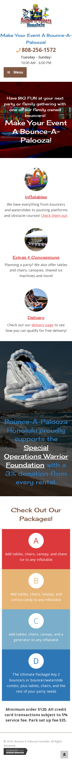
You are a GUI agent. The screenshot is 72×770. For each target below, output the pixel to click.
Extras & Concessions (36, 257)
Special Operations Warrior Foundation (36, 456)
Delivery (36, 317)
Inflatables (36, 196)
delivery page (42, 325)
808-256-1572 (39, 49)
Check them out (54, 215)
